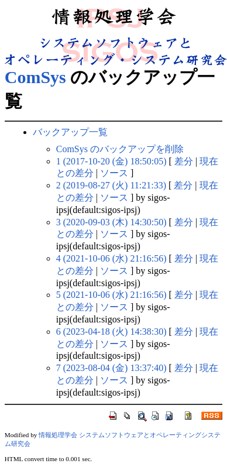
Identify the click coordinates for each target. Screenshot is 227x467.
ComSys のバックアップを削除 (120, 149)
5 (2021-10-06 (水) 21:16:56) (111, 295)
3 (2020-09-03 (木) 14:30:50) (111, 222)
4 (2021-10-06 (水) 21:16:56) (111, 258)
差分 (183, 161)
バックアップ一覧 (70, 132)
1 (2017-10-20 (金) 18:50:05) (111, 161)
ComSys (35, 77)
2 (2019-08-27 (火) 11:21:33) (111, 185)
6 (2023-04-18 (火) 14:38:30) (111, 331)
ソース (114, 173)
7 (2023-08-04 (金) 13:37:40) (111, 368)
